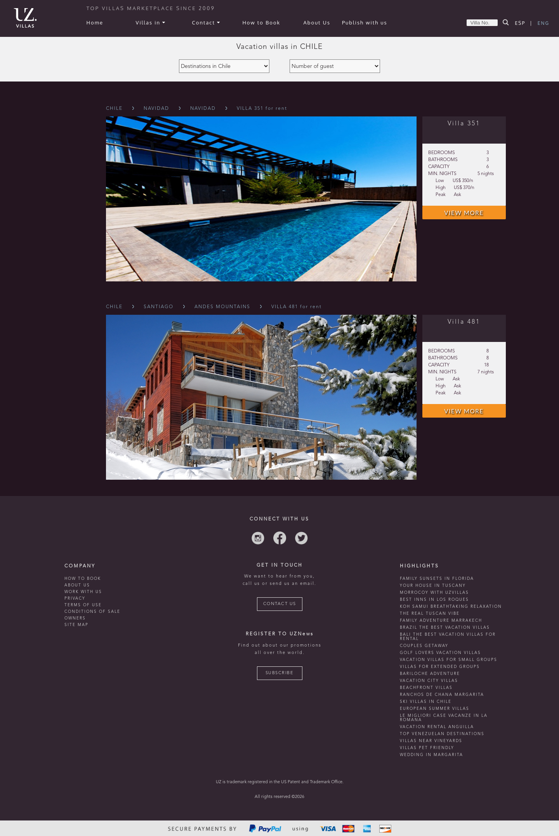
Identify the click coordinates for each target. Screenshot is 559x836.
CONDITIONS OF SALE (92, 612)
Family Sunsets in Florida (437, 579)
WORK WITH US (83, 592)
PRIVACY (74, 598)
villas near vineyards (431, 741)
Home (95, 22)
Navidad (156, 108)
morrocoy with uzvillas (434, 593)
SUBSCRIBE (280, 673)
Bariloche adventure (430, 674)
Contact (206, 22)
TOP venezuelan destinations (442, 734)
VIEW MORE (463, 212)
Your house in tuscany (433, 586)
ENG (543, 23)
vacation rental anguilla (437, 727)
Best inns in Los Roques (434, 600)
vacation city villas (429, 681)
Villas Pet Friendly (427, 748)
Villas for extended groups (440, 667)
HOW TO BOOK (82, 579)
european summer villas (434, 709)
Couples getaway (424, 646)
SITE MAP (76, 625)
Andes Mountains (222, 307)
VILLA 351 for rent (262, 108)
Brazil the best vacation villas (445, 628)
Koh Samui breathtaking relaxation (451, 607)
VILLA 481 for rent (296, 307)
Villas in (150, 22)
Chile (114, 108)
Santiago (159, 307)
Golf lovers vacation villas (440, 653)
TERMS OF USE (83, 605)
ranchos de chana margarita (442, 695)
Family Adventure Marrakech (441, 621)
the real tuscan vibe (430, 614)
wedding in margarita (431, 755)
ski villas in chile (425, 702)
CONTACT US (279, 604)
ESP (520, 23)
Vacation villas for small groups (448, 660)
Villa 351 (464, 124)
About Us (317, 22)
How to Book (261, 22)
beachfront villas (426, 688)
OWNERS (75, 618)
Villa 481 (464, 322)
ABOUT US (77, 585)
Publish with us (364, 22)
